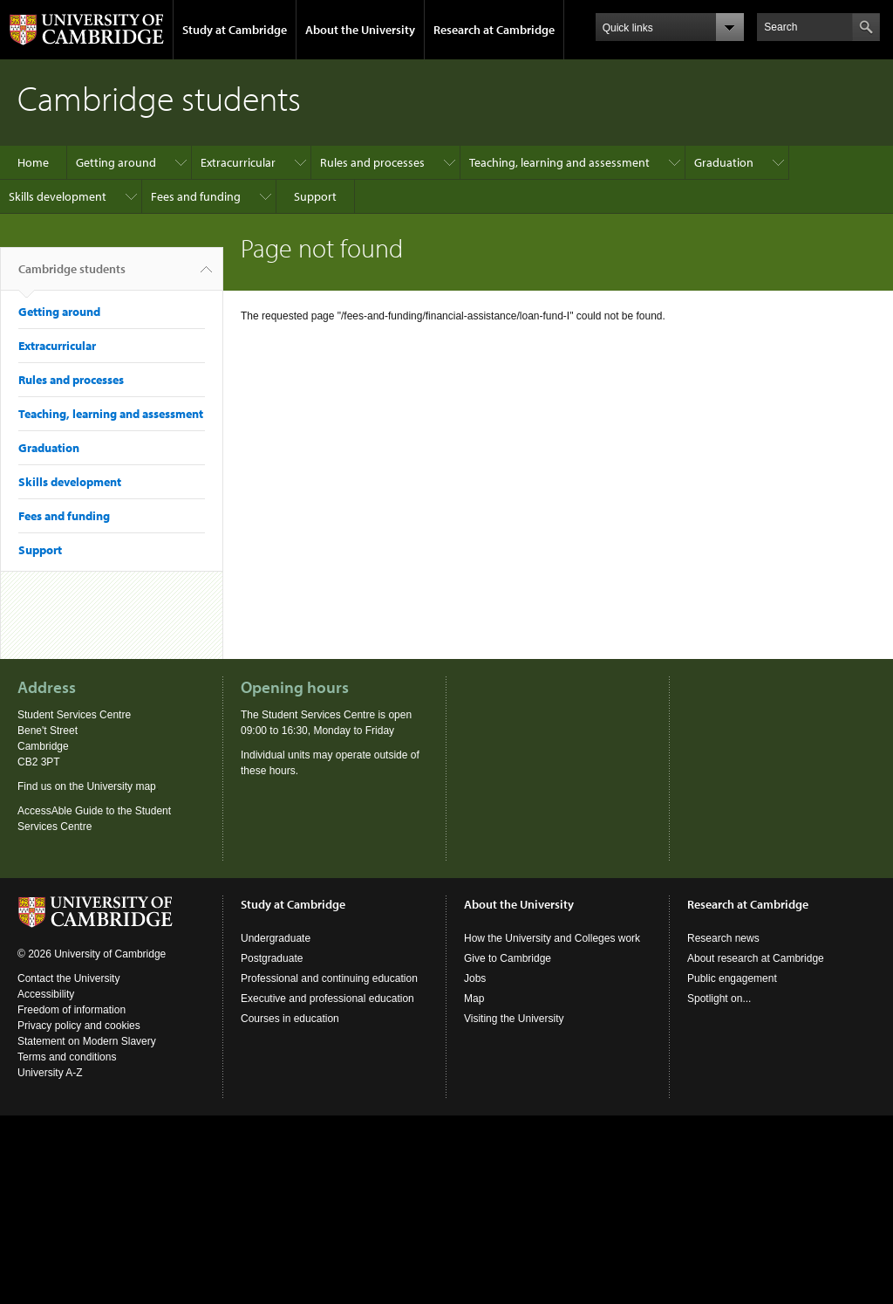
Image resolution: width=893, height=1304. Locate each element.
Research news (723, 938)
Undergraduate (275, 938)
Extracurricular (238, 162)
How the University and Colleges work (552, 938)
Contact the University (68, 978)
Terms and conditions (66, 1057)
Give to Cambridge (507, 958)
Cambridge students (72, 276)
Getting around (116, 162)
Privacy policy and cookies (78, 1025)
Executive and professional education (327, 998)
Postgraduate (272, 958)
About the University (360, 30)
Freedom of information (71, 1010)
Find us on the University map (86, 786)
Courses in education (290, 1018)
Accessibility (45, 994)
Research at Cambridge (494, 30)
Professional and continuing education (329, 978)
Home (33, 162)
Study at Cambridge (234, 30)
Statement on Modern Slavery (86, 1041)
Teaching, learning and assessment (559, 162)
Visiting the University (514, 1018)
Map (474, 998)
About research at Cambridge (755, 958)
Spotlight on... (719, 998)
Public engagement (732, 978)
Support (315, 196)
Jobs (475, 978)
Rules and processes (372, 162)
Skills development (57, 196)
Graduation (723, 162)
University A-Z (50, 1073)
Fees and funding (196, 196)
